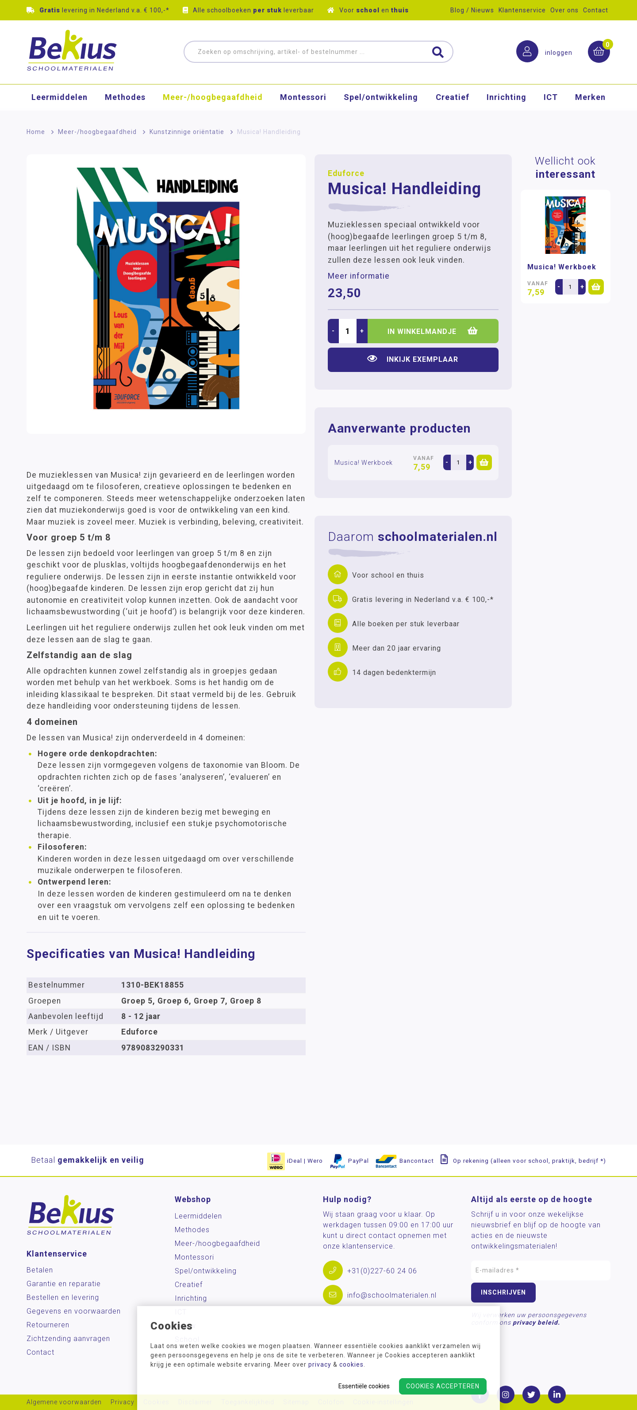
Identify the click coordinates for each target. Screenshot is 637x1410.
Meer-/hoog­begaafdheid (213, 99)
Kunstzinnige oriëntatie (187, 131)
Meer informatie (359, 276)
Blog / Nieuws (472, 10)
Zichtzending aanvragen (68, 1338)
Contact (595, 10)
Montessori (303, 99)
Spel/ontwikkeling (381, 99)
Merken (590, 99)
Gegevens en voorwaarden (74, 1311)
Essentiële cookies (364, 1386)
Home (36, 131)
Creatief (452, 99)
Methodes (125, 99)
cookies (351, 1364)
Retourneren (48, 1325)
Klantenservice (522, 10)
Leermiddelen (59, 99)
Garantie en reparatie (64, 1284)
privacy (319, 1364)
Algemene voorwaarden (64, 1402)
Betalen (40, 1270)
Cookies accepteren (443, 1386)
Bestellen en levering (63, 1297)
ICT (551, 99)
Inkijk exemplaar (412, 359)
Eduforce (346, 173)
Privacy (122, 1402)
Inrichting (506, 99)
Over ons (564, 10)
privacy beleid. (536, 1322)
